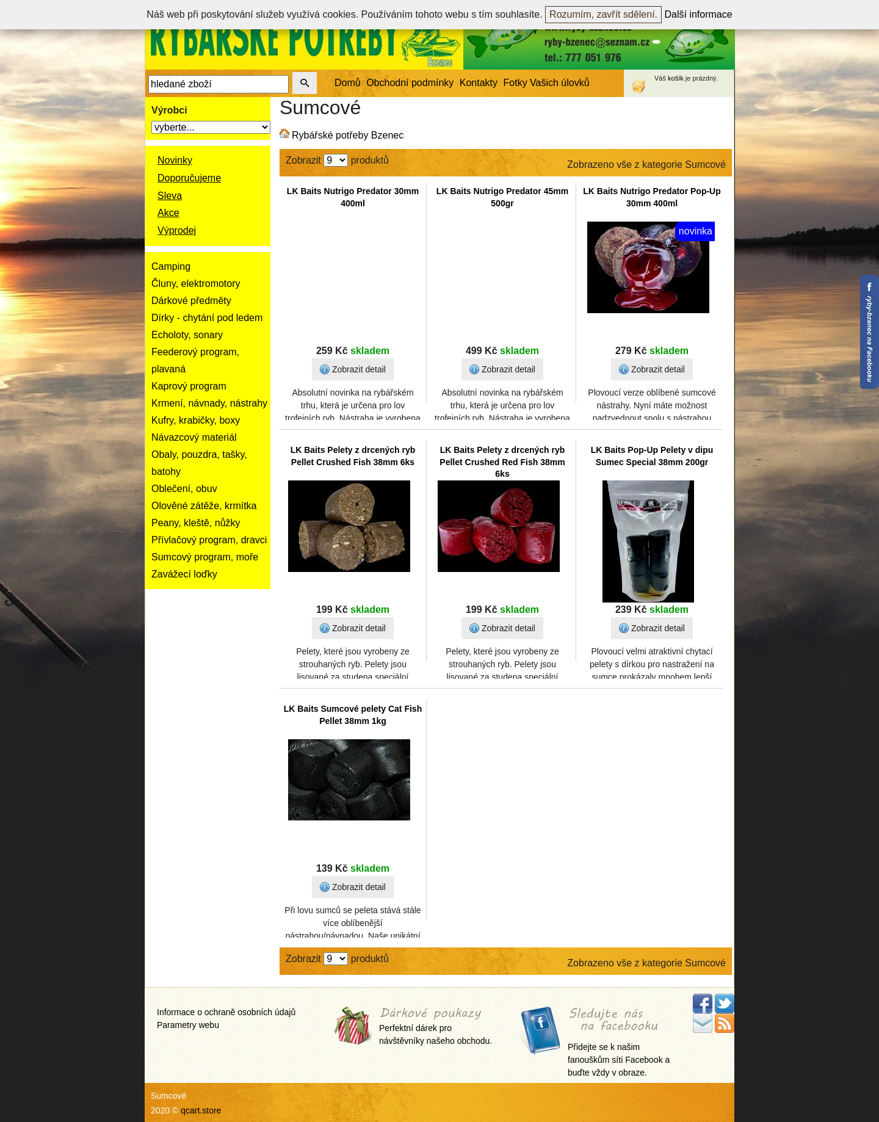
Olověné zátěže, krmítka (204, 506)
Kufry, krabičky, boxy (195, 420)
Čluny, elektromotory (196, 283)
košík (676, 78)
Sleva (169, 195)
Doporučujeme (189, 178)
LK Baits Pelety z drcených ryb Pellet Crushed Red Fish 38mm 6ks (502, 462)
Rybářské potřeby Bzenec (347, 135)
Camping (170, 266)
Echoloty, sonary (187, 335)
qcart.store (201, 1110)
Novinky (174, 160)
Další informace (699, 14)
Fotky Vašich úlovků (547, 83)
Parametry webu (188, 1025)
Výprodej (176, 230)
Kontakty (478, 83)
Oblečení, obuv (184, 488)
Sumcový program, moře (204, 557)
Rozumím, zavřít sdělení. (603, 14)
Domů (348, 83)
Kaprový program (188, 386)
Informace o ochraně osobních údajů (226, 1012)
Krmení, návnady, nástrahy (209, 403)
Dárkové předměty (191, 300)
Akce (168, 213)
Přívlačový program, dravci (209, 540)
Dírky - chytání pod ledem (206, 318)
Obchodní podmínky (410, 83)
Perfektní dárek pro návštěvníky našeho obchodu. (435, 1027)
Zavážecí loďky (184, 574)
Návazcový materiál (194, 437)
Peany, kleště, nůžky (196, 523)
